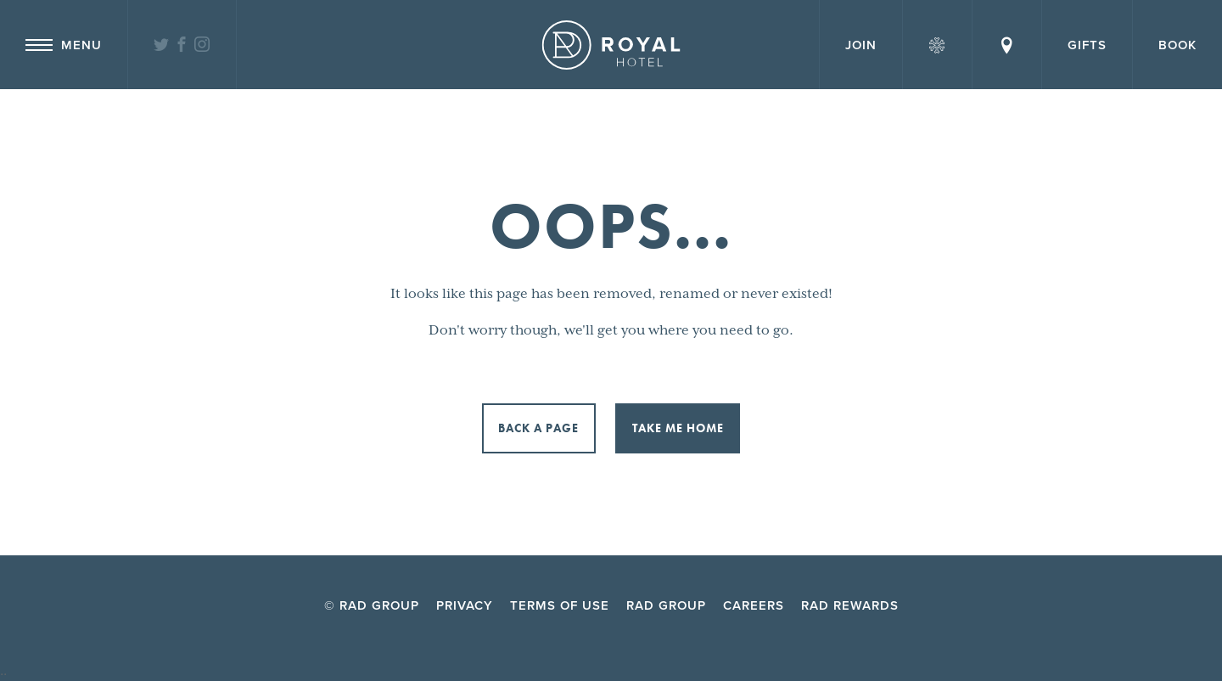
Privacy (464, 605)
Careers (753, 605)
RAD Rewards (850, 605)
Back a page (538, 428)
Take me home (678, 428)
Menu (63, 45)
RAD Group (666, 605)
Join (861, 45)
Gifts (1087, 45)
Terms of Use (559, 605)
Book (1177, 45)
